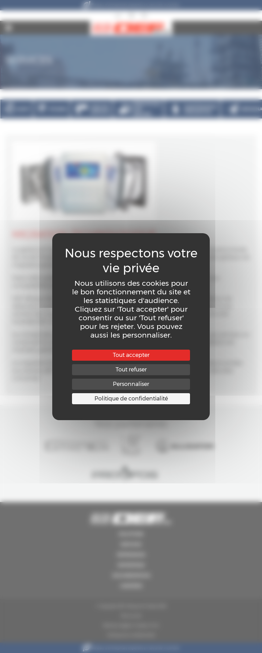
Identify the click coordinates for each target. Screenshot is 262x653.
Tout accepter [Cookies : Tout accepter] (131, 355)
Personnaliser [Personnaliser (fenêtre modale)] (131, 384)
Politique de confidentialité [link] (131, 398)
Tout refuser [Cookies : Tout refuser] (131, 369)
